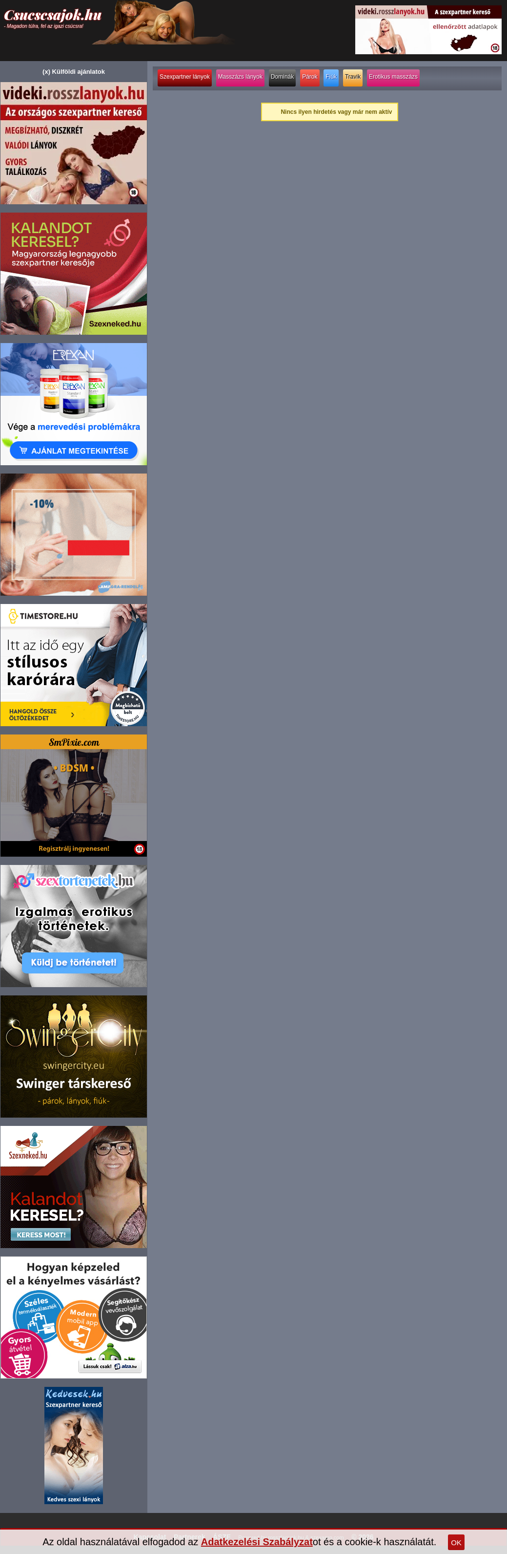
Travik (353, 76)
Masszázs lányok (240, 76)
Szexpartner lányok (185, 76)
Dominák (282, 76)
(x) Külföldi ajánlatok (73, 71)
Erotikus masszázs (393, 76)
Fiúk (331, 76)
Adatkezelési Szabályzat (257, 1541)
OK (456, 1542)
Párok (309, 76)
